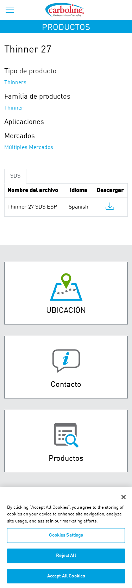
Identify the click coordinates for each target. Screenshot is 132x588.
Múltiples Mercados (28, 147)
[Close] (123, 499)
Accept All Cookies (66, 578)
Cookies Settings (66, 538)
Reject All (66, 558)
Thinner (14, 108)
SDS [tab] (15, 176)
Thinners (15, 83)
